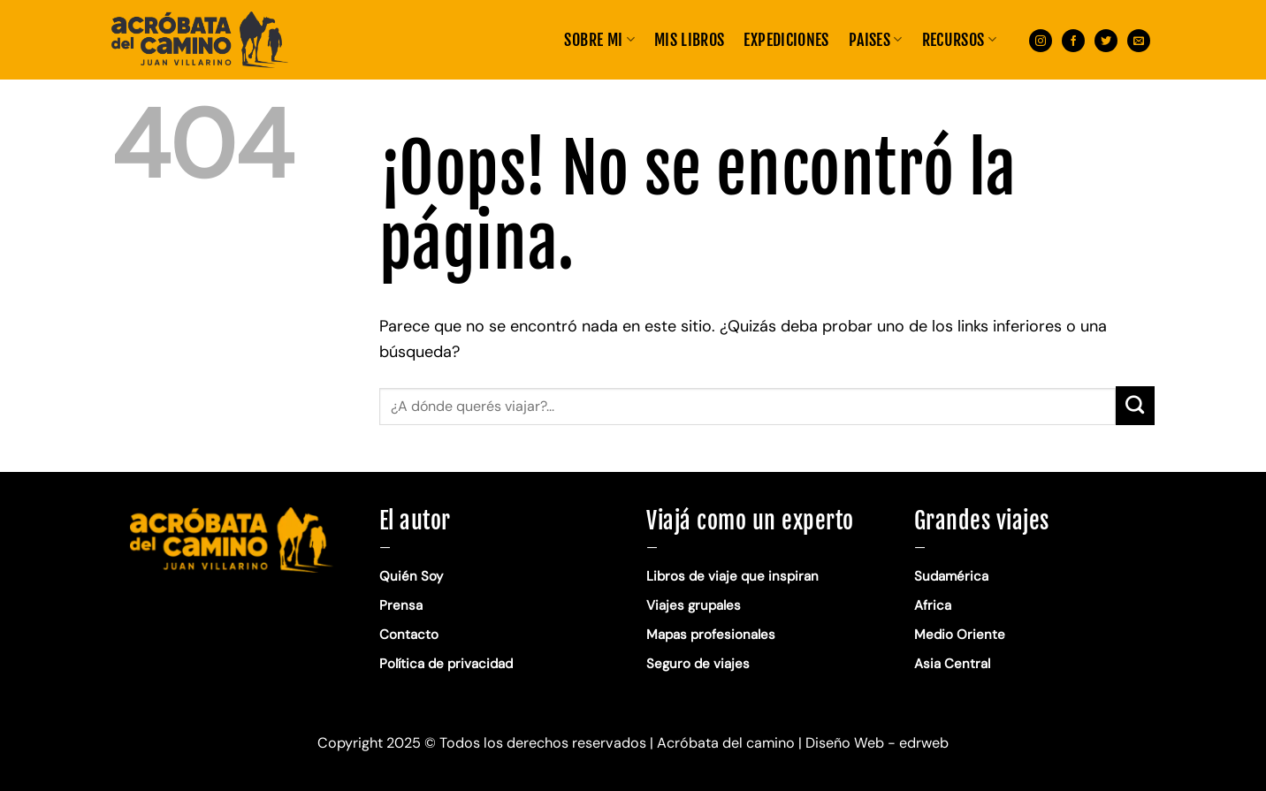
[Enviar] (1135, 405)
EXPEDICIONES (786, 39)
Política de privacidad (447, 664)
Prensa (401, 605)
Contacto (409, 634)
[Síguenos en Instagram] (1040, 39)
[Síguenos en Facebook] (1073, 39)
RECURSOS (959, 39)
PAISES (876, 39)
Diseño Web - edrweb (877, 743)
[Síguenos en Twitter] (1105, 39)
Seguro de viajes (698, 664)
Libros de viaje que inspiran (732, 576)
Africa (932, 605)
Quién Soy (411, 576)
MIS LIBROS (689, 39)
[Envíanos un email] (1138, 39)
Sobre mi (599, 39)
